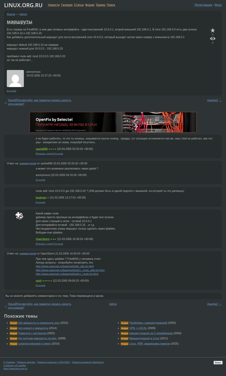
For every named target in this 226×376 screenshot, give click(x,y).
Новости (54, 5)
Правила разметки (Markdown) (88, 362)
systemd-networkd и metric (34, 343)
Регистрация (203, 5)
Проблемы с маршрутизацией (148, 322)
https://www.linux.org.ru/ (15, 368)
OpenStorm (43, 239)
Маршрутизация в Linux (144, 338)
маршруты (19, 21)
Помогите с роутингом (32, 333)
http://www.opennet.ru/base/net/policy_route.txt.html (67, 274)
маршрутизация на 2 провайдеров (151, 333)
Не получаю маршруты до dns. (37, 338)
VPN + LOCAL (138, 328)
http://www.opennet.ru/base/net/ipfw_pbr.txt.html (65, 266)
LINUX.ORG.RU (23, 5)
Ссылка (11, 91)
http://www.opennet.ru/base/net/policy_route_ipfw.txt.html (70, 270)
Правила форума (26, 362)
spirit (39, 280)
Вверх (218, 362)
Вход (218, 5)
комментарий (28, 163)
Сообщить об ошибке (14, 365)
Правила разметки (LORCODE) (53, 362)
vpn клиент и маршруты (33, 328)
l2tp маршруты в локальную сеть (38, 322)
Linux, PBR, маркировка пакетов (149, 343)
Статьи (79, 5)
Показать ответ (44, 153)
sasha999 (42, 148)
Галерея (67, 5)
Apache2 (212, 100)
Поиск (111, 5)
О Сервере (9, 362)
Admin (23, 14)
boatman (41, 197)
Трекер (100, 5)
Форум (89, 5)
